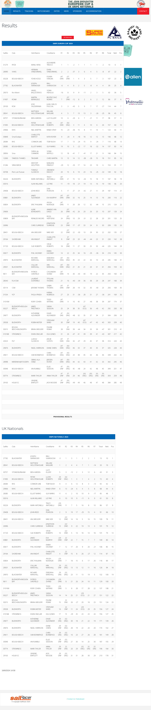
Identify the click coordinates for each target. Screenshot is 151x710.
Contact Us (71, 699)
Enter (57, 11)
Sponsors (77, 11)
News (66, 11)
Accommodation (93, 11)
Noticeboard (43, 11)
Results (16, 11)
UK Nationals (68, 37)
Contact (143, 11)
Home (6, 11)
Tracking (29, 11)
